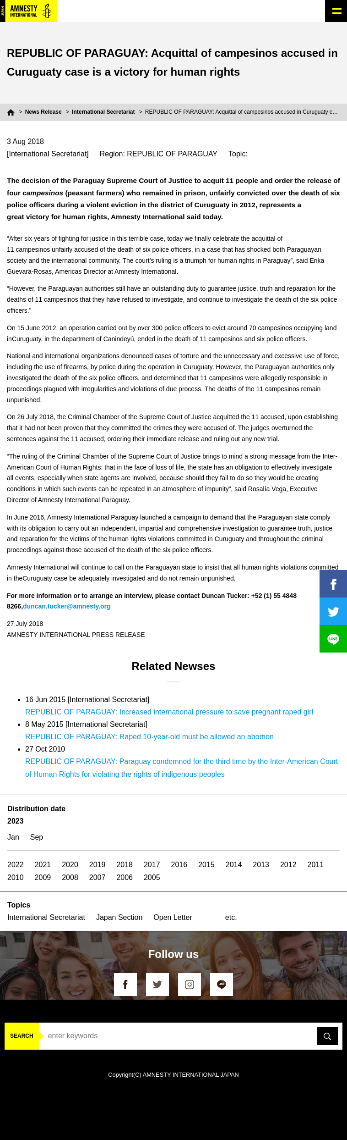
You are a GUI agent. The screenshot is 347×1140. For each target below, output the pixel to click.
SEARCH (21, 1036)
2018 (124, 865)
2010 (15, 877)
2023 (15, 821)
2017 (152, 865)
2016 (179, 865)
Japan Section (119, 917)
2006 (124, 877)
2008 (70, 877)
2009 (43, 877)
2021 (43, 865)
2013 (261, 865)
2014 (234, 865)
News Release (43, 112)
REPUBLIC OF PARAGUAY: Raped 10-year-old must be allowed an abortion (149, 737)
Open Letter (172, 917)
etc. (231, 917)
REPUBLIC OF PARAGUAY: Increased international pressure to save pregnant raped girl (169, 712)
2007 (97, 877)
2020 (70, 865)
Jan (13, 837)
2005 (152, 877)
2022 (15, 865)
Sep (36, 837)
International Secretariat (103, 112)
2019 (97, 865)
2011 (316, 865)
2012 (288, 865)
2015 (206, 865)
